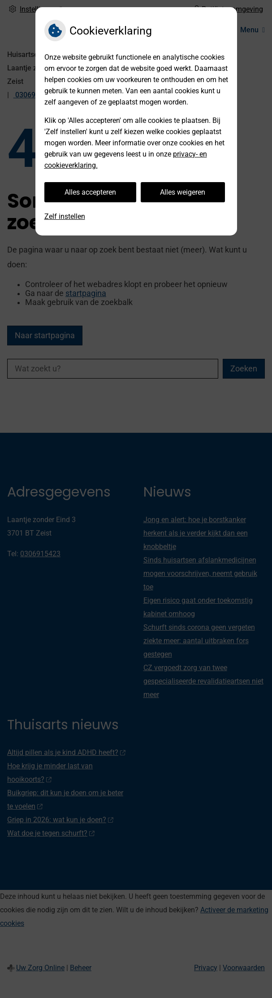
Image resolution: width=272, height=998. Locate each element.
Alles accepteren (90, 192)
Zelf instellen (64, 216)
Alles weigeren (182, 192)
